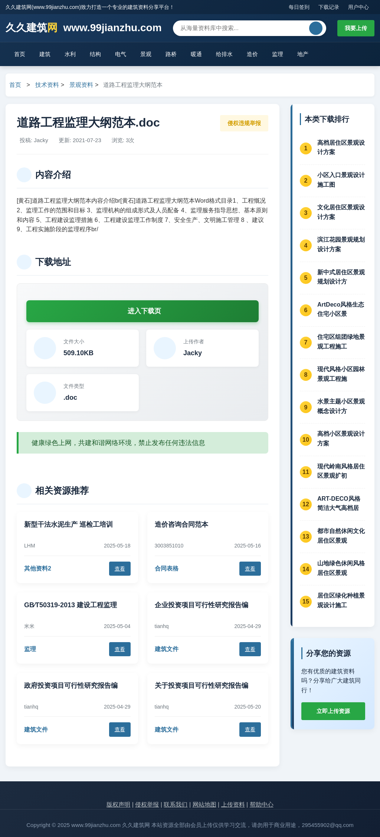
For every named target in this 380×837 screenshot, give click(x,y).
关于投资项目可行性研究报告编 (201, 685)
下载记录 (328, 7)
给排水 (224, 54)
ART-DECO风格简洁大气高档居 (338, 503)
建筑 (44, 54)
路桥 (171, 54)
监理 (277, 54)
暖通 (196, 54)
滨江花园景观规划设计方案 (341, 244)
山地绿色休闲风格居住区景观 (341, 568)
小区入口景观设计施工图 (341, 180)
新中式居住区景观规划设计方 (341, 277)
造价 (252, 54)
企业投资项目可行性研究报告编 (201, 605)
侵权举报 (147, 804)
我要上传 (356, 28)
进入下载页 (144, 311)
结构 (95, 54)
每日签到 (299, 7)
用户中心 (358, 7)
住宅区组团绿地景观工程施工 (341, 342)
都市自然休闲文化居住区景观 (341, 536)
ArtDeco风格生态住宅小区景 (340, 309)
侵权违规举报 (244, 123)
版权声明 (118, 804)
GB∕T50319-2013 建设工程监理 (70, 605)
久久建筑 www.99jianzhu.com (84, 28)
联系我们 (175, 804)
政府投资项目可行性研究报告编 (71, 685)
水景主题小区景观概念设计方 (341, 406)
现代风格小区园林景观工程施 (341, 374)
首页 (19, 54)
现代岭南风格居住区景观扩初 (341, 471)
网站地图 (204, 804)
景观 (145, 54)
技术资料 (47, 85)
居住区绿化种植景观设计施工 (341, 600)
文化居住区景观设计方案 (341, 212)
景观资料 (81, 85)
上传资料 (233, 804)
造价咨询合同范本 (181, 524)
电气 (120, 54)
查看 (120, 569)
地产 (302, 54)
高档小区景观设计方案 (341, 439)
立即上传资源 (333, 711)
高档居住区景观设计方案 (341, 148)
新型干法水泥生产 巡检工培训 (68, 524)
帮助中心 (261, 804)
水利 (70, 54)
